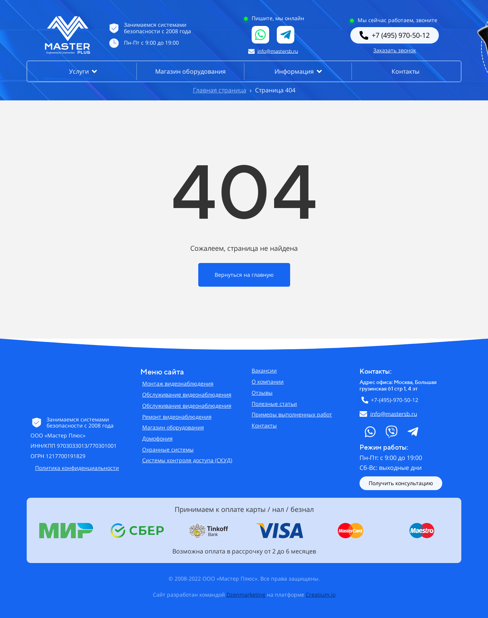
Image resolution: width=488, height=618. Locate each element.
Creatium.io (321, 594)
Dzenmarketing (245, 594)
